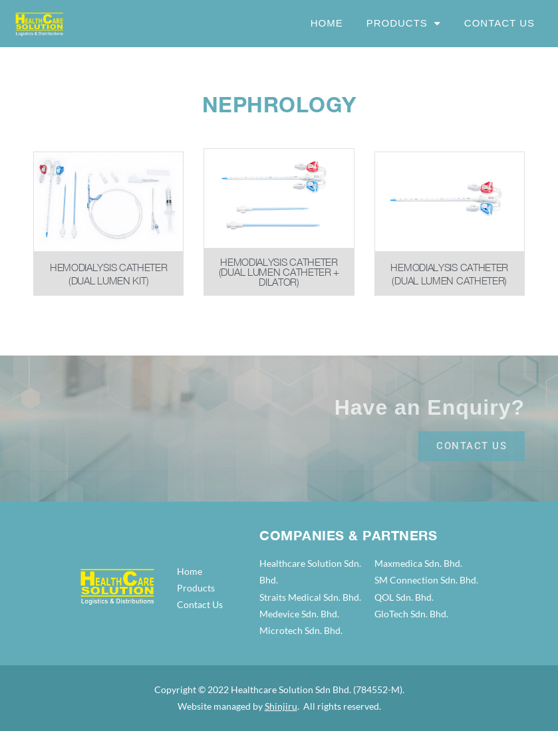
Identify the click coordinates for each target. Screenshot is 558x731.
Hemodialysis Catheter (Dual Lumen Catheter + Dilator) (279, 272)
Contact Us (499, 23)
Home (327, 23)
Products (403, 23)
